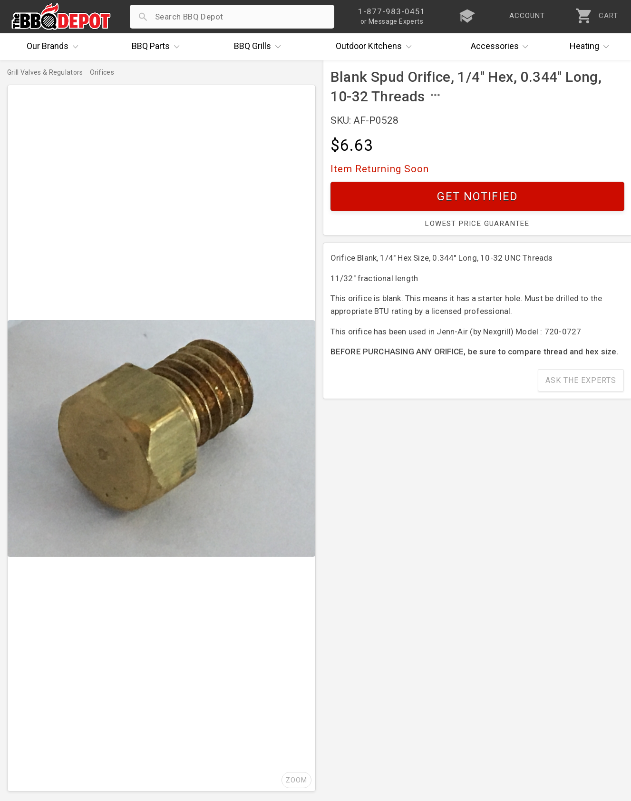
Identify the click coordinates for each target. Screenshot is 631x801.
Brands (55, 46)
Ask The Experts (580, 380)
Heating (591, 46)
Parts (158, 46)
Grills (259, 46)
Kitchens (376, 46)
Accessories (502, 46)
